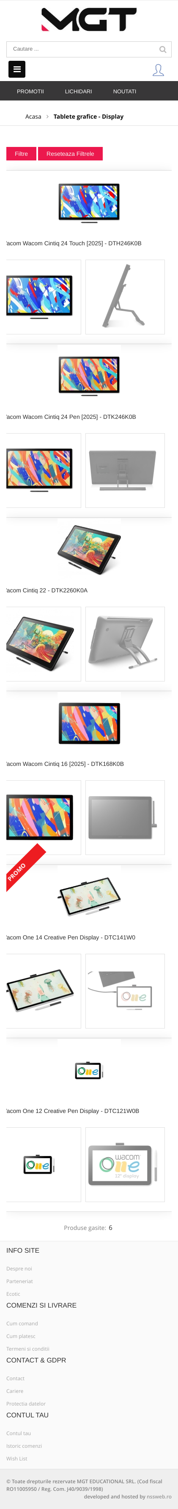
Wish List (16, 1458)
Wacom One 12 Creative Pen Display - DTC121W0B (70, 1110)
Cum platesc (21, 1336)
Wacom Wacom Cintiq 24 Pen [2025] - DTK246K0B (68, 416)
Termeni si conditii (27, 1349)
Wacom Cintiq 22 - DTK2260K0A (44, 590)
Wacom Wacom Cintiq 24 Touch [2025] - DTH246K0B (71, 243)
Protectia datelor (26, 1403)
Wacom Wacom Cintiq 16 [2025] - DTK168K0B (62, 763)
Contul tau (18, 1433)
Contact (15, 1378)
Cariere (14, 1391)
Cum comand (22, 1323)
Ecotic (13, 1294)
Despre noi (19, 1268)
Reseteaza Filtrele (70, 153)
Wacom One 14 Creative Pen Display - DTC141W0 (68, 937)
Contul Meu (158, 70)
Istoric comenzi (24, 1446)
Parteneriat (19, 1281)
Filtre (21, 153)
